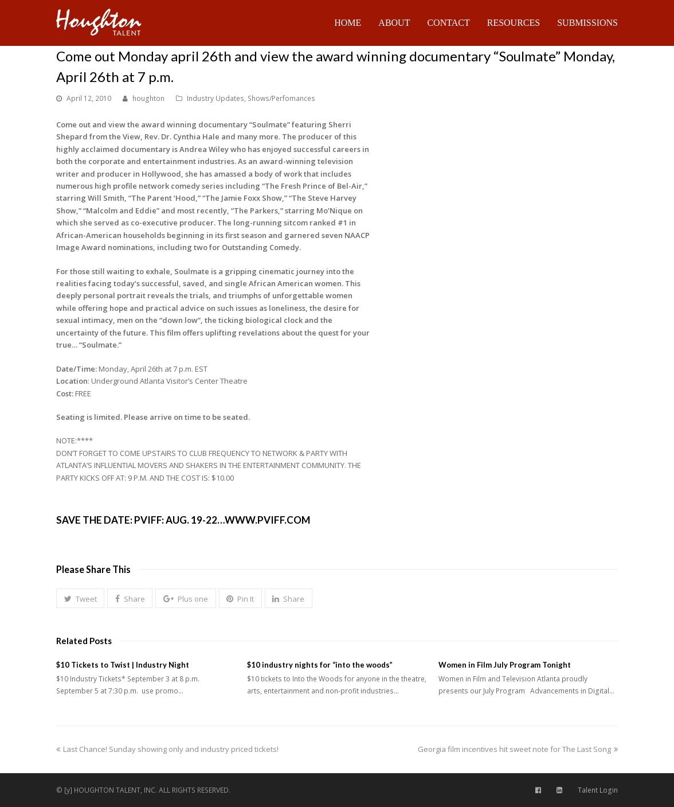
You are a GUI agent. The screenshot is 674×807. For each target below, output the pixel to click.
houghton (148, 98)
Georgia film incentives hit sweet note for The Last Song (518, 749)
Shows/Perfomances (281, 98)
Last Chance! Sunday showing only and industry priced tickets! (167, 749)
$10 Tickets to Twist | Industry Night (122, 664)
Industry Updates (215, 98)
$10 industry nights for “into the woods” (320, 664)
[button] (80, 598)
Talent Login (598, 790)
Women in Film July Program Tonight (504, 664)
